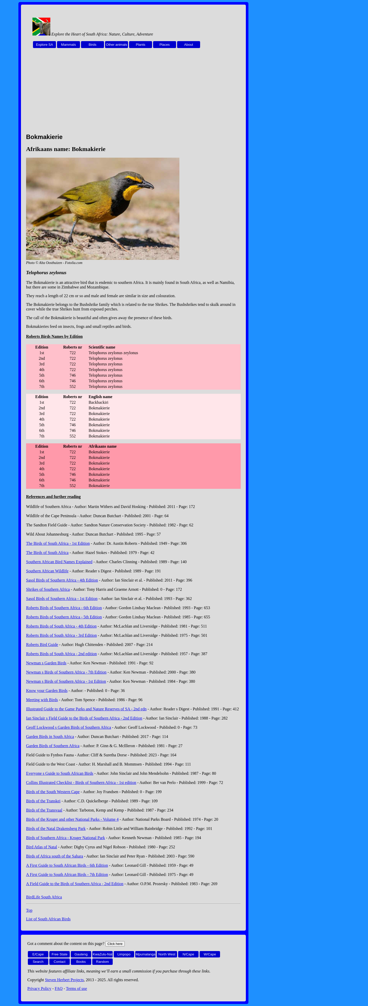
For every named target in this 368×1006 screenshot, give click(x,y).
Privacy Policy (39, 988)
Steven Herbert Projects (64, 980)
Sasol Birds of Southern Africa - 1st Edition (62, 598)
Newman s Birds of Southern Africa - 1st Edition (66, 681)
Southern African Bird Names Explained (59, 562)
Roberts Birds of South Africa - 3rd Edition (61, 635)
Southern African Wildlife (47, 571)
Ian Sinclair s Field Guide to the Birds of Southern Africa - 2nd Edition (84, 718)
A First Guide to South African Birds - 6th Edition (67, 865)
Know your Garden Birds (46, 690)
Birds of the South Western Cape (53, 792)
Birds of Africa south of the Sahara (54, 856)
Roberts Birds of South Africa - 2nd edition (61, 654)
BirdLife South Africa (44, 897)
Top (29, 910)
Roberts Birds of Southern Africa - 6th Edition (64, 608)
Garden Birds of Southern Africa (52, 746)
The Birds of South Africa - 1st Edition (58, 543)
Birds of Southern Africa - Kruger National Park (65, 838)
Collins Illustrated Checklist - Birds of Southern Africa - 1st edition (81, 782)
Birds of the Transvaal (44, 810)
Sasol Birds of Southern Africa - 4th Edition (62, 580)
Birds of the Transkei (43, 801)
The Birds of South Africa (47, 552)
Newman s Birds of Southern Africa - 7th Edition (66, 672)
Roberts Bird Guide (42, 644)
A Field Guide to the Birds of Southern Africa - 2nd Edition (74, 884)
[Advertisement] (133, 93)
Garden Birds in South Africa (50, 736)
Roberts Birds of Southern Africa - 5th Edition (64, 617)
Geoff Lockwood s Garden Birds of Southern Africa (68, 727)
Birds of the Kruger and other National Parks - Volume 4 (72, 819)
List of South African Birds (48, 919)
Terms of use (76, 988)
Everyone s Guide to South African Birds (59, 773)
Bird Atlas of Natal (41, 847)
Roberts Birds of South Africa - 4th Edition (61, 626)
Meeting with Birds (42, 700)
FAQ (59, 988)
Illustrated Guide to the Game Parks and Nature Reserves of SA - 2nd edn (86, 709)
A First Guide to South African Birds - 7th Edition (67, 874)
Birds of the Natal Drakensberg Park (56, 828)
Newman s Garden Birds (46, 663)
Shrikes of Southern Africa (48, 589)
